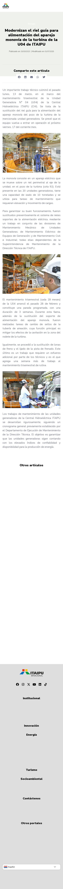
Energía (31, 24)
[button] (19, 77)
